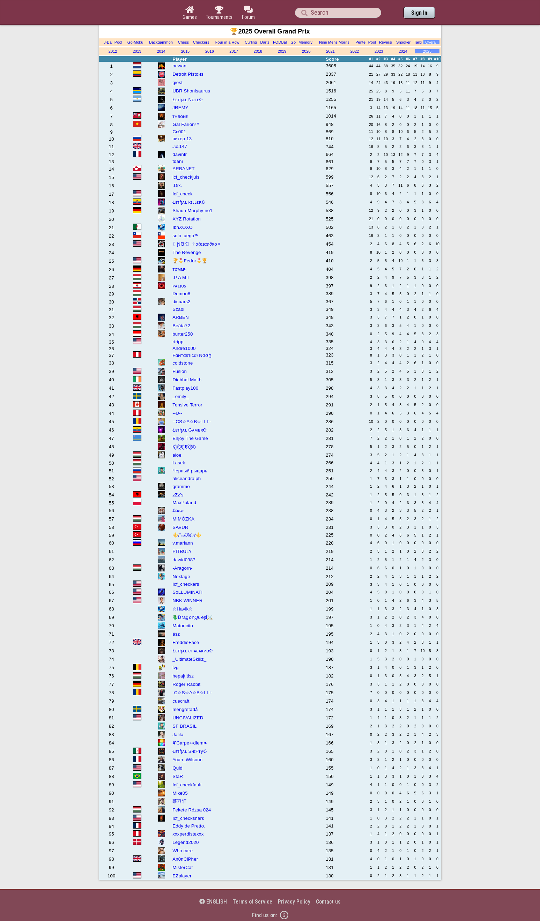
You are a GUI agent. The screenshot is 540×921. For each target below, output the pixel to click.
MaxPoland (184, 502)
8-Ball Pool (113, 42)
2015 (185, 51)
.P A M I (180, 277)
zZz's (177, 494)
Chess (183, 42)
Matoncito (182, 625)
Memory (305, 42)
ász (176, 634)
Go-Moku (135, 42)
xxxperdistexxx (188, 834)
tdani (177, 161)
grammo (181, 486)
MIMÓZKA (183, 519)
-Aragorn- (182, 568)
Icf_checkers (185, 584)
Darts (264, 42)
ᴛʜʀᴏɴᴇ (180, 116)
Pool (372, 42)
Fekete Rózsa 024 (191, 810)
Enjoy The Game (190, 438)
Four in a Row (227, 42)
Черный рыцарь (189, 470)
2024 (403, 51)
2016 (209, 51)
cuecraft (181, 701)
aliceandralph (186, 478)
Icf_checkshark (188, 818)
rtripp (177, 341)
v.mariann (182, 543)
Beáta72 (181, 325)
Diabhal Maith (186, 379)
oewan (179, 65)
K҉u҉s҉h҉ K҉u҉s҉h (184, 446)
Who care (182, 850)
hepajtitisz (183, 676)
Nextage (181, 576)
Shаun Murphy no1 (192, 210)
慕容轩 (179, 801)
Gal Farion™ (185, 124)
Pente (360, 42)
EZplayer (181, 875)
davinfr (179, 154)
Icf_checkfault (186, 784)
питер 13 (182, 138)
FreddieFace (185, 642)
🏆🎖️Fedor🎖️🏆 (189, 260)
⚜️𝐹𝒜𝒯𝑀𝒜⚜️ (186, 535)
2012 (113, 51)
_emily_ (180, 396)
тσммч (179, 269)
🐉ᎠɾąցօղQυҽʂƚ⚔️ (192, 617)
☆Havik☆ (182, 609)
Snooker (403, 42)
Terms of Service (252, 901)
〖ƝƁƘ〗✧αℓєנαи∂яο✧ (196, 244)
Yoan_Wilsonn (187, 759)
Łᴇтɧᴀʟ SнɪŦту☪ (189, 751)
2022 (354, 51)
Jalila (177, 734)
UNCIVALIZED (187, 717)
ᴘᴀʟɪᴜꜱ (179, 286)
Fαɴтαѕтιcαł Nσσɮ (192, 355)
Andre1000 (183, 348)
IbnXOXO (182, 227)
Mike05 (180, 793)
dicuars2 (181, 301)
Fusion (179, 371)
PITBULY (182, 551)
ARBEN (180, 317)
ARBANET (183, 168)
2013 (137, 51)
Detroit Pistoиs (188, 74)
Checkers (201, 42)
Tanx (418, 42)
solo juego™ (185, 235)
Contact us (328, 901)
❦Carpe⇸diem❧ (189, 743)
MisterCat (182, 867)
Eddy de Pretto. (188, 826)
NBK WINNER (187, 600)
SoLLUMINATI (187, 592)
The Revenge (186, 252)
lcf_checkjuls (185, 177)
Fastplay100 (185, 388)
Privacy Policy (294, 901)
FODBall (280, 42)
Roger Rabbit (186, 684)
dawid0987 (183, 559)
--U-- (177, 413)
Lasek (178, 462)
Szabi (178, 309)
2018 (258, 51)
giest (177, 82)
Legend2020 (185, 842)
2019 (282, 51)
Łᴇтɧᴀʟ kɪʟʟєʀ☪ (189, 202)
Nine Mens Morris (334, 42)
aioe (177, 455)
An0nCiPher (185, 859)
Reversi (385, 42)
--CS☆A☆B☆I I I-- (191, 421)
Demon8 (181, 293)
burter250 (182, 334)
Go (293, 42)
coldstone (182, 363)
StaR (177, 776)
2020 (306, 51)
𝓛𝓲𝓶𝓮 (177, 510)
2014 (161, 51)
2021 (330, 51)
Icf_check (182, 193)
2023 (379, 51)
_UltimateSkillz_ (189, 659)
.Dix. (177, 185)
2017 (233, 51)
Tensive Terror (187, 404)
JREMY (180, 107)
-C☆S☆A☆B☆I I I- (192, 692)
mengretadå (185, 709)
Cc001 (179, 131)
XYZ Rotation (186, 219)
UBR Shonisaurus (191, 90)
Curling (251, 42)
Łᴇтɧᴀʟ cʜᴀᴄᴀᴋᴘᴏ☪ (192, 650)
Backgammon (161, 42)
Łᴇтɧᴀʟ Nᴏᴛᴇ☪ (187, 99)
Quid (177, 768)
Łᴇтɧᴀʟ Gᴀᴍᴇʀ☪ (189, 430)
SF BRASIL (184, 726)
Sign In (419, 12)
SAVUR (180, 527)
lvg (175, 667)
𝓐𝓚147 (179, 146)
